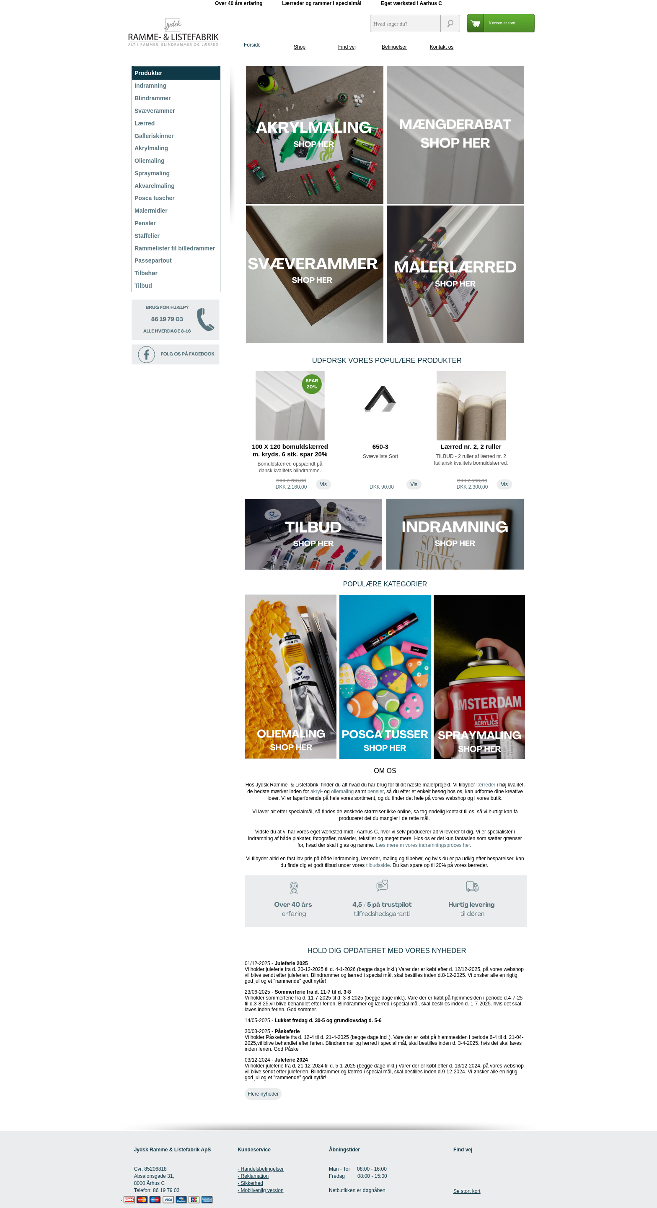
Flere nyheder (263, 1094)
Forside (252, 45)
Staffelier (147, 235)
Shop (299, 47)
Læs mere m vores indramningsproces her (423, 845)
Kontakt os (442, 47)
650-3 (380, 446)
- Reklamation (253, 1176)
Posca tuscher (155, 198)
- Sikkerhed (250, 1183)
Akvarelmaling (155, 185)
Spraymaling (152, 173)
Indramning (150, 85)
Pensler (145, 223)
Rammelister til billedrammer (175, 248)
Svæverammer (155, 110)
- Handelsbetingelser (261, 1169)
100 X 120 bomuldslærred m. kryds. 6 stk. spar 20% (290, 450)
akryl (315, 791)
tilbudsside (378, 865)
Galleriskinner (154, 136)
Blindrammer (153, 98)
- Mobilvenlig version (260, 1190)
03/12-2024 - (384, 1068)
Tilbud (143, 285)
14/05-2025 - (313, 1020)
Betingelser (394, 47)
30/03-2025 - (384, 1040)
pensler (375, 791)
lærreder (485, 785)
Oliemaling (150, 160)
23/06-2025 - (383, 1001)
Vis (323, 484)
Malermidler (151, 210)
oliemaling (342, 791)
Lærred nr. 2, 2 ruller (470, 446)
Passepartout (153, 260)
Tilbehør (146, 273)
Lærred (145, 123)
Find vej (347, 47)
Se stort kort (467, 1191)
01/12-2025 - (384, 972)
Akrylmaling (151, 148)
